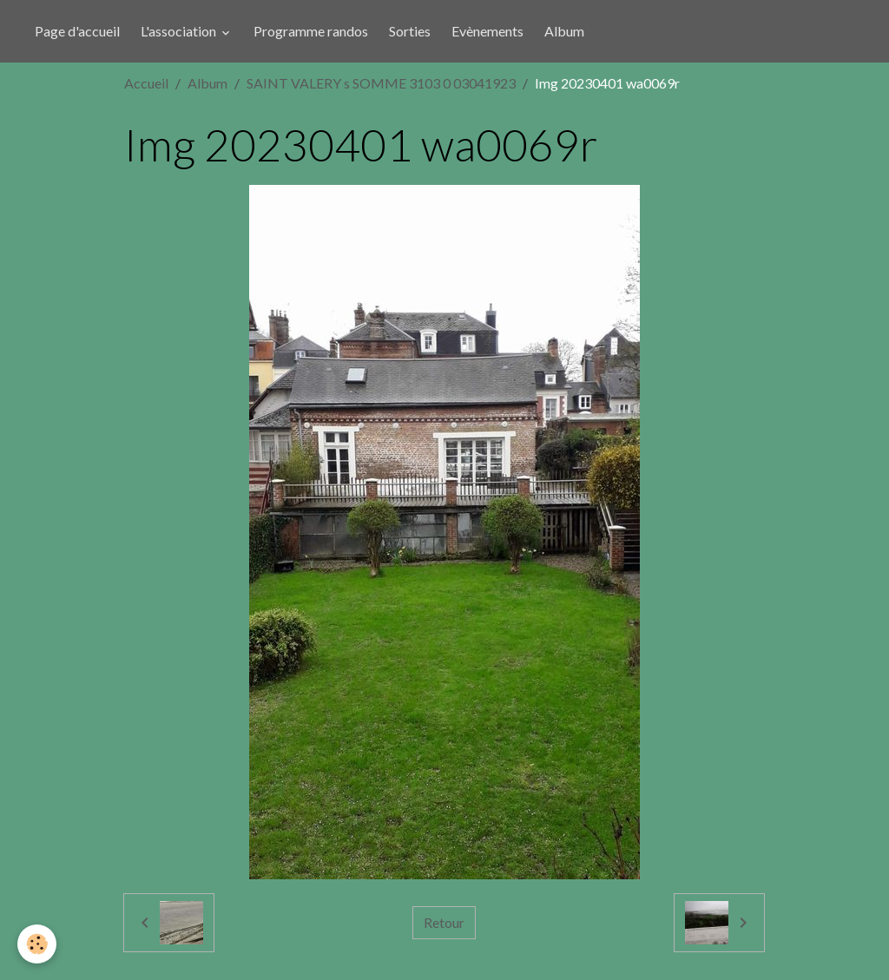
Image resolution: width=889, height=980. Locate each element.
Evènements (487, 31)
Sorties (410, 31)
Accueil (146, 83)
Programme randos (311, 31)
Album (564, 31)
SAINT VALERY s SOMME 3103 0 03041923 (381, 83)
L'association (180, 31)
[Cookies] (36, 944)
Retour (444, 922)
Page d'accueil (77, 31)
